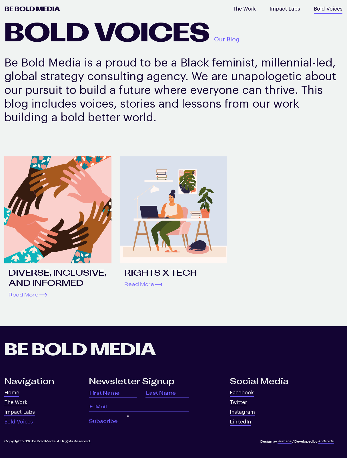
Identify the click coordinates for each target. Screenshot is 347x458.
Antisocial (326, 441)
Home (11, 392)
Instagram (242, 412)
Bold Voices (328, 8)
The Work (244, 8)
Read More (28, 295)
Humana (285, 441)
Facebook (242, 392)
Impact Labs (285, 8)
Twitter (238, 402)
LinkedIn (240, 421)
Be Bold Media (32, 9)
